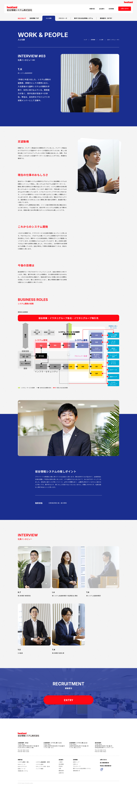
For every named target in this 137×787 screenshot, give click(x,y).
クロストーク (63, 18)
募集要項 (75, 770)
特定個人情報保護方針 (105, 766)
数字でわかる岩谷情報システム (82, 768)
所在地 (61, 766)
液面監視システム (23, 771)
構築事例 (61, 770)
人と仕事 (49, 18)
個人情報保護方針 (104, 763)
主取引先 (61, 773)
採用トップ (76, 762)
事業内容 (92, 9)
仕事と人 (75, 764)
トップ (85, 39)
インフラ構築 (39, 768)
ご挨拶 (61, 762)
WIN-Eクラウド (22, 766)
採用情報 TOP (34, 18)
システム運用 (39, 764)
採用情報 (111, 9)
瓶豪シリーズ (21, 768)
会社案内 (101, 9)
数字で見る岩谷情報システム (83, 18)
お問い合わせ (125, 8)
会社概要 (61, 764)
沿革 (60, 768)
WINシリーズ (21, 764)
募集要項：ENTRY (106, 18)
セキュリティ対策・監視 (43, 766)
